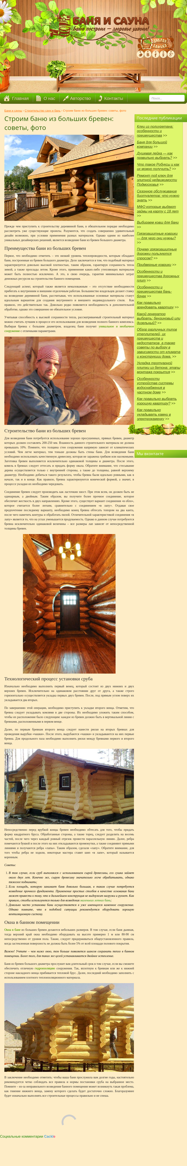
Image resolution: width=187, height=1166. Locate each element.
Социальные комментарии (27, 1136)
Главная (20, 98)
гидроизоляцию (45, 968)
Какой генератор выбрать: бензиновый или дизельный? (158, 318)
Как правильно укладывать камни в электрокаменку (154, 414)
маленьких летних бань (95, 900)
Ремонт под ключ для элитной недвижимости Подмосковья (157, 180)
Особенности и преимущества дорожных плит (158, 276)
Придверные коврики (154, 265)
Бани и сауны (13, 110)
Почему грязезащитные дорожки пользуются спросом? (157, 253)
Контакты (113, 98)
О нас (49, 98)
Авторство (80, 98)
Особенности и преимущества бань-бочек (154, 291)
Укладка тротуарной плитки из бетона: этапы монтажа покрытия (158, 367)
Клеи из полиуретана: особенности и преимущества (155, 131)
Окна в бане (12, 929)
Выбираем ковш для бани (158, 222)
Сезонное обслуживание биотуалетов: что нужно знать (158, 195)
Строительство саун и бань (43, 110)
